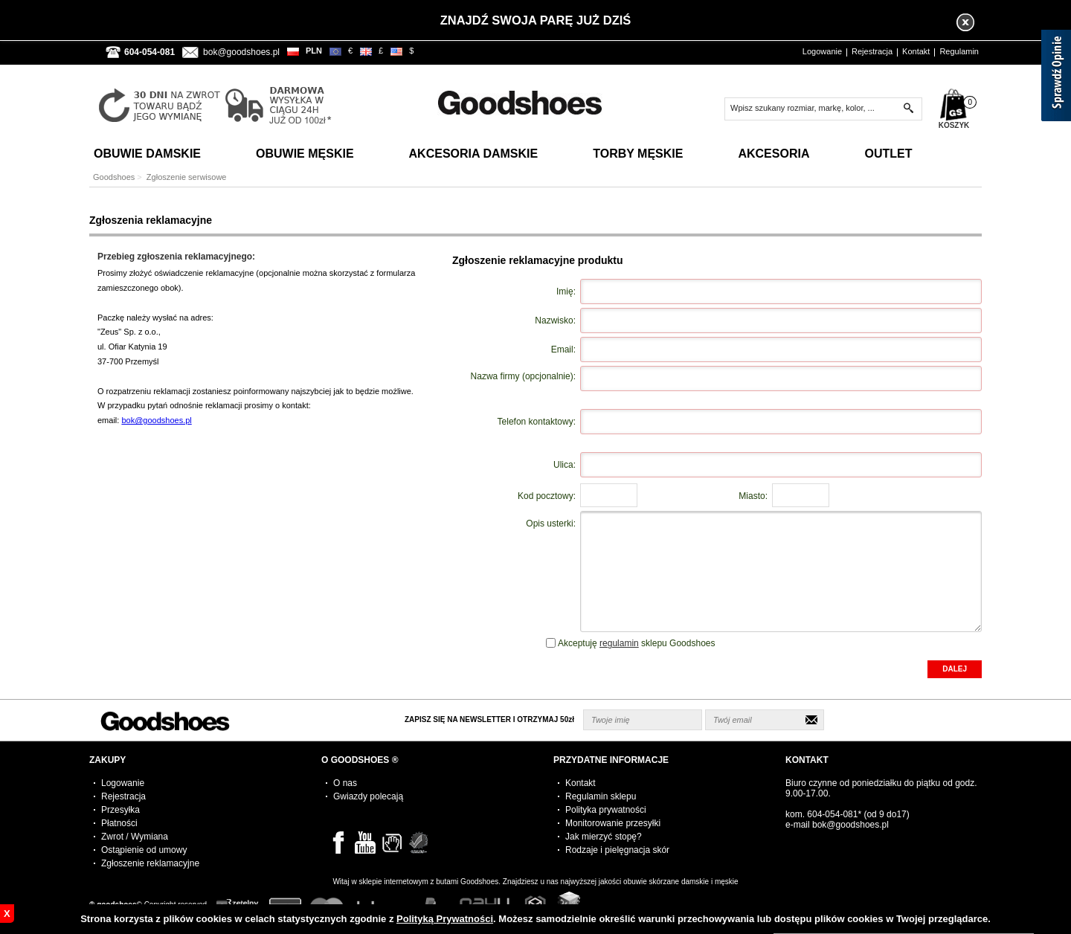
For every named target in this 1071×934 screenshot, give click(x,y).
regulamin (619, 643)
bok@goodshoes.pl (241, 52)
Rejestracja (872, 51)
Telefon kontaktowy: (537, 421)
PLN (314, 50)
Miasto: (753, 496)
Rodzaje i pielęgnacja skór (617, 850)
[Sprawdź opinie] (1056, 78)
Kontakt (916, 51)
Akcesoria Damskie (473, 153)
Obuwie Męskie (305, 153)
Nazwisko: (555, 320)
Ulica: (564, 465)
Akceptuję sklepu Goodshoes (636, 643)
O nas (345, 783)
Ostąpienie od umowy (144, 850)
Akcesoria (773, 153)
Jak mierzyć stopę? (603, 836)
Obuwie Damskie (147, 153)
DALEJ (954, 669)
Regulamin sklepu (600, 796)
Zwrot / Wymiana (134, 836)
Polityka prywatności (605, 810)
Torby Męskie (638, 153)
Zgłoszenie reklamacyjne (150, 863)
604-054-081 (832, 814)
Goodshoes (114, 177)
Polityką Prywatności (444, 918)
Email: (563, 349)
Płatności (119, 823)
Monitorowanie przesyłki (612, 823)
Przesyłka (120, 810)
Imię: (566, 291)
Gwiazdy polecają (368, 796)
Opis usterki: (551, 523)
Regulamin (959, 51)
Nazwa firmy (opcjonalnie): (523, 376)
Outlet (888, 153)
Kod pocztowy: (547, 496)
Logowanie (822, 51)
